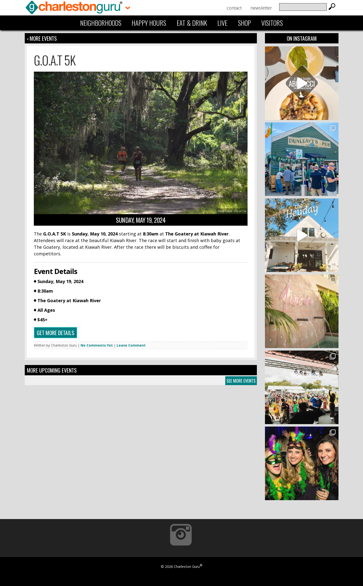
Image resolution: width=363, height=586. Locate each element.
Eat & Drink (192, 23)
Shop (244, 23)
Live (222, 23)
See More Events (241, 381)
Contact (234, 8)
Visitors (272, 23)
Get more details (55, 333)
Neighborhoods (100, 23)
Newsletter (261, 8)
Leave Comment (131, 345)
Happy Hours (149, 23)
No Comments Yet (97, 345)
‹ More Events (42, 38)
